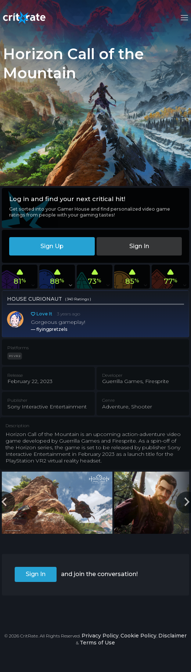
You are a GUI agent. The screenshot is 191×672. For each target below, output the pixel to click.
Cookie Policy (138, 635)
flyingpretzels (51, 329)
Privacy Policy (100, 635)
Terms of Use (97, 642)
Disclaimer (172, 635)
